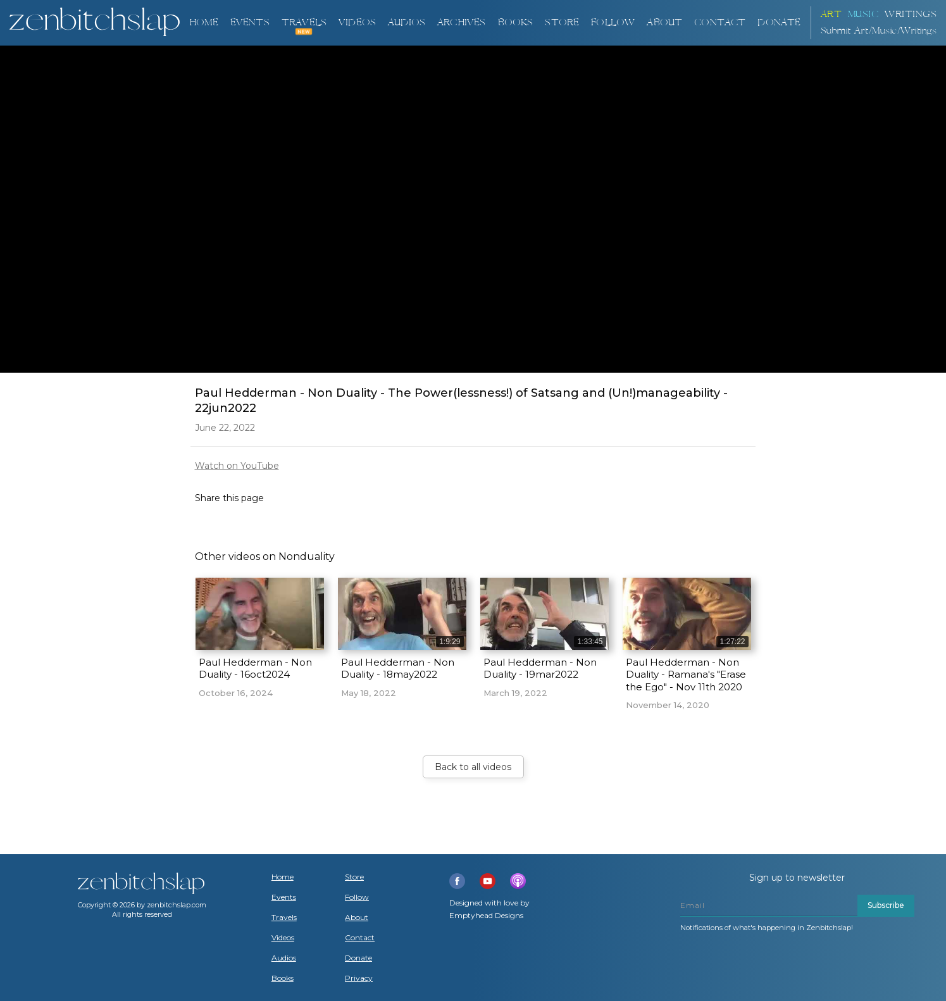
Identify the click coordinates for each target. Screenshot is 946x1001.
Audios (283, 958)
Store (562, 22)
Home (203, 22)
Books (282, 978)
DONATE (778, 22)
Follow (613, 22)
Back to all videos (473, 767)
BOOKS (515, 22)
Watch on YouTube (237, 465)
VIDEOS (357, 22)
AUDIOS (406, 22)
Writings (911, 14)
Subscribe (886, 905)
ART (831, 14)
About (664, 22)
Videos (282, 938)
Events (250, 22)
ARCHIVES (461, 22)
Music (863, 14)
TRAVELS (304, 22)
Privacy (359, 978)
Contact (719, 22)
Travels (284, 917)
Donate (358, 958)
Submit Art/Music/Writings (879, 30)
